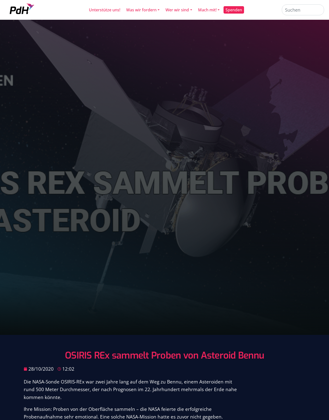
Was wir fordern (141, 10)
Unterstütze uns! (104, 10)
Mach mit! (207, 10)
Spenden (234, 10)
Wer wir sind (177, 10)
